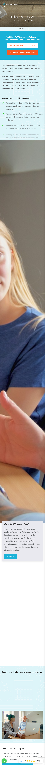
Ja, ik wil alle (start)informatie (24, 45)
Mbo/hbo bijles (24, 29)
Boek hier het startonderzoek (24, 52)
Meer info (10, 556)
